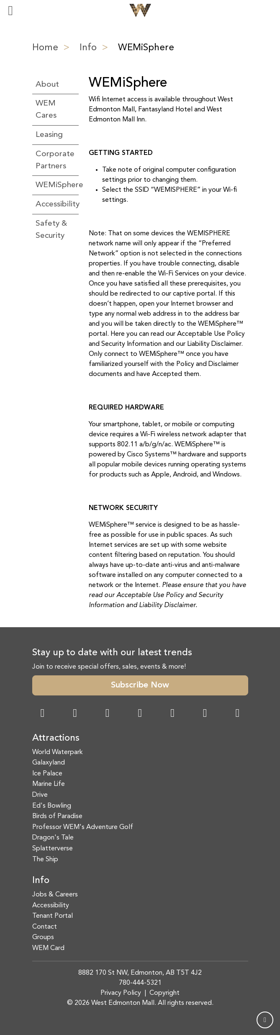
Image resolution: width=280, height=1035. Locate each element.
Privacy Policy (120, 993)
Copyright (164, 993)
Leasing (49, 135)
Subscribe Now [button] (140, 685)
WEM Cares (46, 109)
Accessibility (55, 204)
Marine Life (48, 784)
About (47, 84)
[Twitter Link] (139, 714)
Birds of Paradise (57, 816)
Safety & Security (51, 229)
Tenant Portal (52, 916)
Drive (40, 795)
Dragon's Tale (53, 837)
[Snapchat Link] (107, 714)
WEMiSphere (55, 185)
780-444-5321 (140, 983)
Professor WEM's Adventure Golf (82, 827)
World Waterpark (57, 752)
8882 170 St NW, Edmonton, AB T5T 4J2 (140, 973)
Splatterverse (52, 848)
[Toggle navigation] (10, 10)
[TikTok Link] (205, 714)
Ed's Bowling (51, 806)
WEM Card (48, 948)
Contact (44, 927)
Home (45, 47)
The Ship (45, 859)
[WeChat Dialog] (172, 714)
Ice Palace (47, 773)
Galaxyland (48, 763)
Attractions (56, 738)
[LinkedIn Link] (237, 714)
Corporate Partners (55, 160)
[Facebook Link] (42, 714)
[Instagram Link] (74, 714)
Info (88, 47)
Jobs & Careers (55, 894)
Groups (43, 937)
